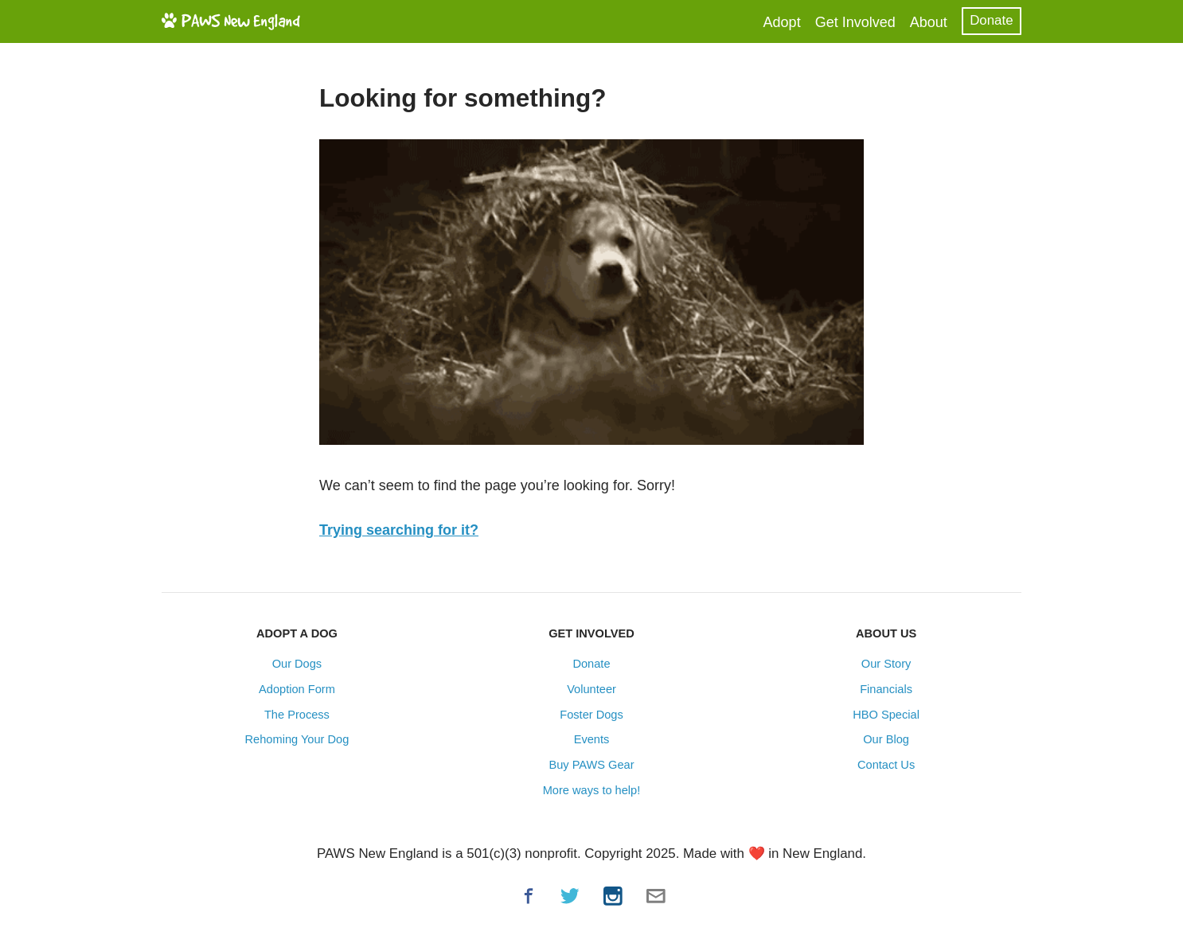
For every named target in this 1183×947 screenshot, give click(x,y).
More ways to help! (592, 790)
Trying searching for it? (398, 530)
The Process (297, 714)
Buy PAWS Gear (591, 764)
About (928, 22)
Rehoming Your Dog (297, 739)
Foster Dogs (591, 714)
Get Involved (855, 22)
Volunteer (591, 689)
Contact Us (886, 764)
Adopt (782, 22)
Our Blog (886, 739)
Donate (991, 20)
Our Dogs (297, 663)
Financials (886, 689)
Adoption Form (297, 689)
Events (592, 739)
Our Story (886, 663)
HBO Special (886, 714)
